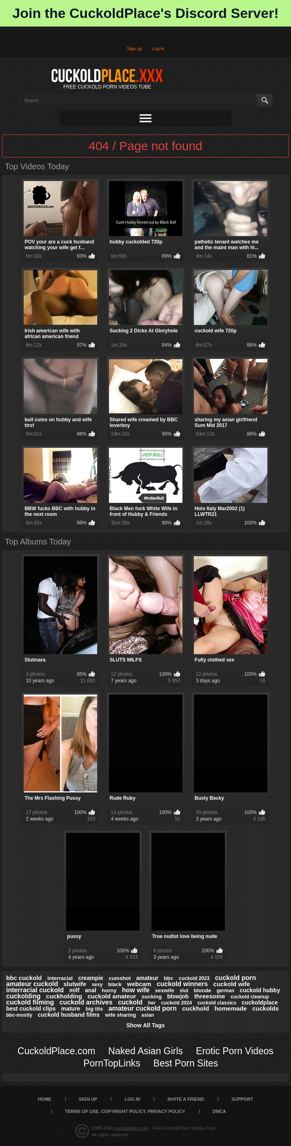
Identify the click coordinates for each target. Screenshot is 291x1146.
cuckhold (195, 1008)
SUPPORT (242, 1099)
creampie (90, 978)
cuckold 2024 (176, 1003)
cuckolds (265, 1008)
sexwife (164, 990)
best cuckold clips (31, 1008)
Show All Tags (145, 1025)
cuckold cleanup (250, 997)
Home (44, 1099)
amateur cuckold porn (143, 1008)
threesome (209, 996)
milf (74, 990)
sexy (97, 984)
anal (90, 990)
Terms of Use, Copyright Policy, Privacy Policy (125, 1111)
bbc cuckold (24, 977)
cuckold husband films (69, 1014)
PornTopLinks (111, 1063)
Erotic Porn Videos (234, 1051)
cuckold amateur (111, 996)
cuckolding (23, 996)
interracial (60, 978)
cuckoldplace (260, 1002)
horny (109, 990)
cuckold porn (235, 977)
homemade (230, 1008)
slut (184, 990)
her (152, 1003)
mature (70, 1008)
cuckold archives (86, 1002)
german (225, 990)
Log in (158, 48)
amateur (147, 978)
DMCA (219, 1111)
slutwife (75, 983)
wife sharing (120, 1015)
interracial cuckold (35, 990)
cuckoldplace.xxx (132, 1128)
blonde (202, 990)
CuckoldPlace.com (56, 1051)
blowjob (178, 996)
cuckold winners (182, 983)
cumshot (120, 978)
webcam (139, 983)
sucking (152, 996)
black (115, 984)
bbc (168, 978)
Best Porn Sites (185, 1063)
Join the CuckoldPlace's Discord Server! (145, 13)
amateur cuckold (32, 983)
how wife (136, 990)
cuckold (130, 1002)
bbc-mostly (19, 1015)
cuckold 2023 (194, 978)
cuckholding (64, 996)
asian (148, 1015)
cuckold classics (216, 1003)
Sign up (134, 48)
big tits (94, 1009)
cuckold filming (30, 1002)
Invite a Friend (185, 1099)
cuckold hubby (260, 990)
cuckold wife (231, 983)
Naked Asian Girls (145, 1051)
